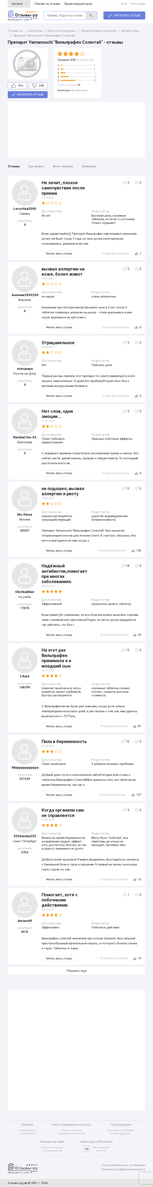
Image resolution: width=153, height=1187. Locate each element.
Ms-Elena (24, 514)
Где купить (36, 166)
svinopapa (25, 369)
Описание (88, 166)
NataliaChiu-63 (24, 437)
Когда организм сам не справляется (63, 813)
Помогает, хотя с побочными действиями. (60, 900)
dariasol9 (25, 921)
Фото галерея (63, 166)
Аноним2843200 (25, 295)
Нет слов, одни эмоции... (57, 414)
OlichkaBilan (24, 592)
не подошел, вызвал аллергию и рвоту (63, 491)
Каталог (20, 4)
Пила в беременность (64, 741)
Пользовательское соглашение (123, 1165)
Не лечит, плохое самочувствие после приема (63, 188)
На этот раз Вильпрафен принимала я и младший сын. (57, 658)
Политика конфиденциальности (123, 1169)
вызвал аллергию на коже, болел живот (63, 271)
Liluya (24, 676)
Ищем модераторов (78, 4)
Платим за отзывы (47, 4)
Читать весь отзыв (59, 253)
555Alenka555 (25, 836)
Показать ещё (76, 971)
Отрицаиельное (58, 342)
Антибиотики (79, 90)
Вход (124, 3)
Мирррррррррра (25, 767)
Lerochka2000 (24, 209)
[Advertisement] (76, 130)
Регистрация (137, 3)
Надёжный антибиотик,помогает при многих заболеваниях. (64, 573)
